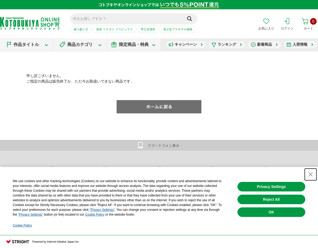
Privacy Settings (271, 187)
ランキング (227, 44)
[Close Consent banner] (310, 174)
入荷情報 (300, 44)
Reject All (271, 199)
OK (271, 212)
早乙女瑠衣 (148, 29)
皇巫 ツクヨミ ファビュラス (114, 29)
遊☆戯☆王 (81, 29)
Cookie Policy (94, 214)
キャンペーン (186, 44)
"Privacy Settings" (102, 210)
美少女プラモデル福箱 (177, 29)
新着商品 (264, 44)
